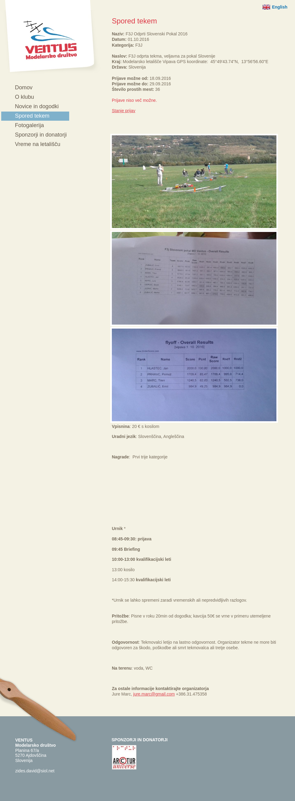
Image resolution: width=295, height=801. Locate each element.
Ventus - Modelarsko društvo (50, 37)
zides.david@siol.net (35, 770)
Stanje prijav (123, 110)
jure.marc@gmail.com (154, 694)
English (279, 7)
